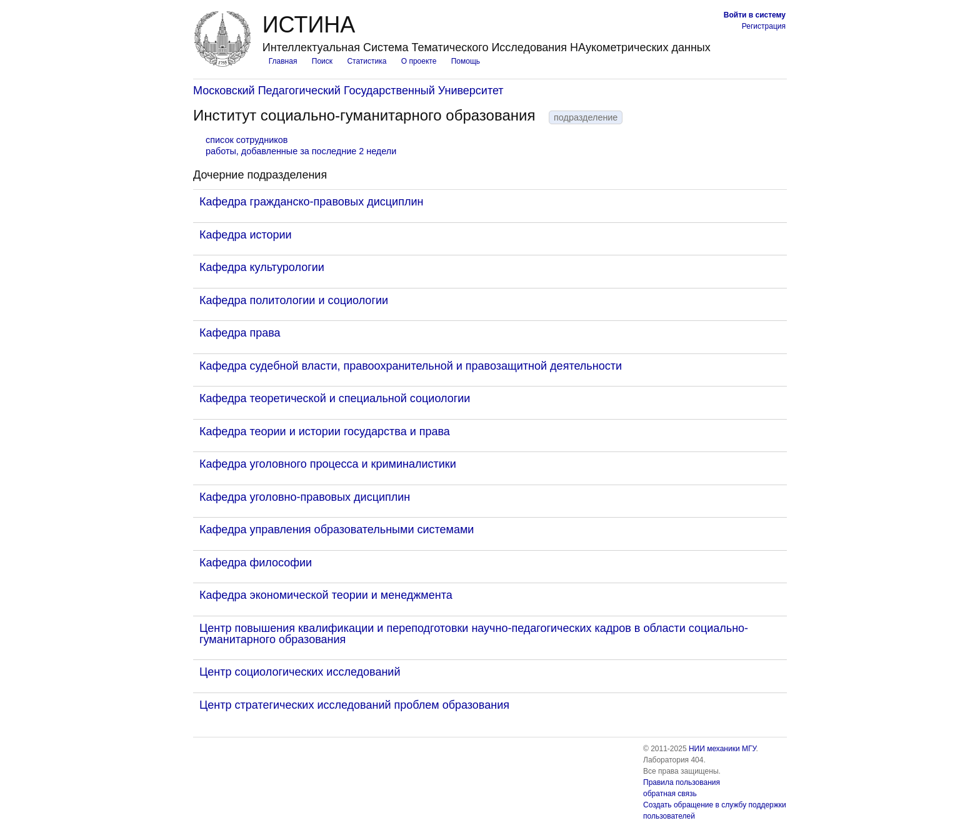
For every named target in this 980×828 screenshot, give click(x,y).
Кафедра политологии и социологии (293, 300)
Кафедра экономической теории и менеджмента (325, 595)
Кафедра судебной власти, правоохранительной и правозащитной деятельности (410, 366)
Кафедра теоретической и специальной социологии (334, 398)
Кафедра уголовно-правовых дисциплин (304, 497)
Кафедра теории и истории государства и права (324, 431)
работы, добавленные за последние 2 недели (301, 151)
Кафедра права (240, 333)
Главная (283, 61)
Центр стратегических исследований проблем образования (354, 705)
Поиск (322, 61)
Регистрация (764, 26)
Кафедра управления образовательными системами (336, 529)
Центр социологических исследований (299, 672)
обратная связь (670, 793)
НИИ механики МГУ (722, 748)
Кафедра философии (255, 562)
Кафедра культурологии (261, 267)
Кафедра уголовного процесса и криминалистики (327, 464)
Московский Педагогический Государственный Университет (348, 90)
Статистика (366, 61)
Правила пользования (681, 782)
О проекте (419, 61)
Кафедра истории (245, 235)
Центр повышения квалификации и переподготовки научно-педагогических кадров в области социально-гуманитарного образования (473, 634)
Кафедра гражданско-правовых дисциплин (311, 201)
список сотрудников (247, 140)
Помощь (465, 61)
